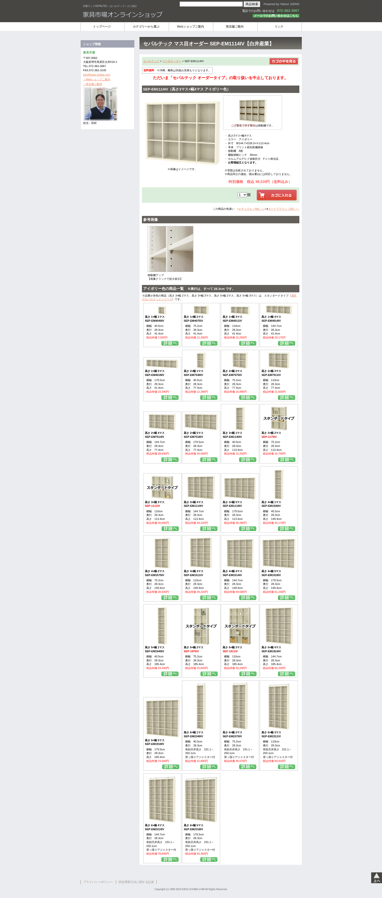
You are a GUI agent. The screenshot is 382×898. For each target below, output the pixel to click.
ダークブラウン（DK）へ (283, 208)
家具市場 (141, 14)
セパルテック (151, 61)
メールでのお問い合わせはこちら (276, 16)
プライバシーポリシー (98, 882)
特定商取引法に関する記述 (136, 882)
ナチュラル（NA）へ (251, 208)
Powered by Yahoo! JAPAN (281, 4)
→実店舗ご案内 (92, 84)
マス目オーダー (171, 61)
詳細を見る (170, 343)
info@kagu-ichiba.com (96, 74)
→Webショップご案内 (96, 79)
